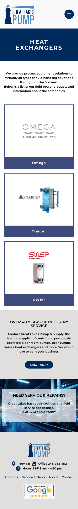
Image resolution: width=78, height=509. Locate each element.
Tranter (39, 231)
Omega (39, 163)
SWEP (39, 300)
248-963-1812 (46, 412)
